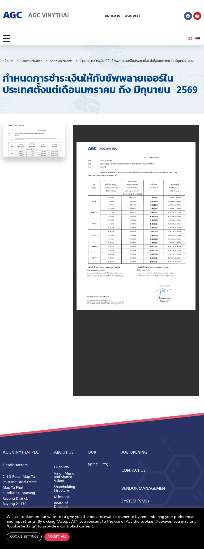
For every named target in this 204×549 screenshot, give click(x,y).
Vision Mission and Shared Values (65, 477)
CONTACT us (133, 470)
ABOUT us (64, 452)
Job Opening (134, 452)
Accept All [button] (57, 536)
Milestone (62, 497)
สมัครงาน (112, 16)
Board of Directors (61, 505)
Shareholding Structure (64, 488)
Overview (61, 467)
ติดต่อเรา (132, 16)
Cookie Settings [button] (24, 536)
